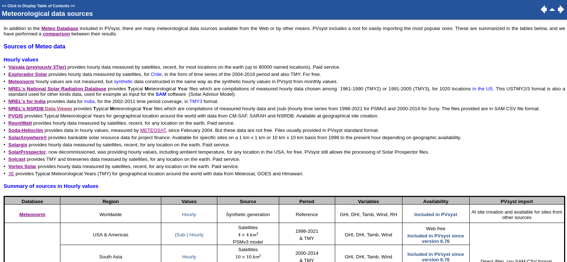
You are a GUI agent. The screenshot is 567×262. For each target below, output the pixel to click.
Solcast (16, 159)
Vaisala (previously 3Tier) (37, 67)
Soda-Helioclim (25, 130)
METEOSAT (153, 130)
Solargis (17, 144)
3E (11, 173)
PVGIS (15, 116)
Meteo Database (59, 28)
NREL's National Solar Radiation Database (57, 88)
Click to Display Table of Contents (38, 6)
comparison (56, 33)
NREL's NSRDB (26, 108)
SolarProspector (27, 152)
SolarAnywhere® (27, 137)
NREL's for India (27, 101)
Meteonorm (21, 81)
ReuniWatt (20, 123)
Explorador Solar (27, 74)
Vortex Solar (22, 166)
